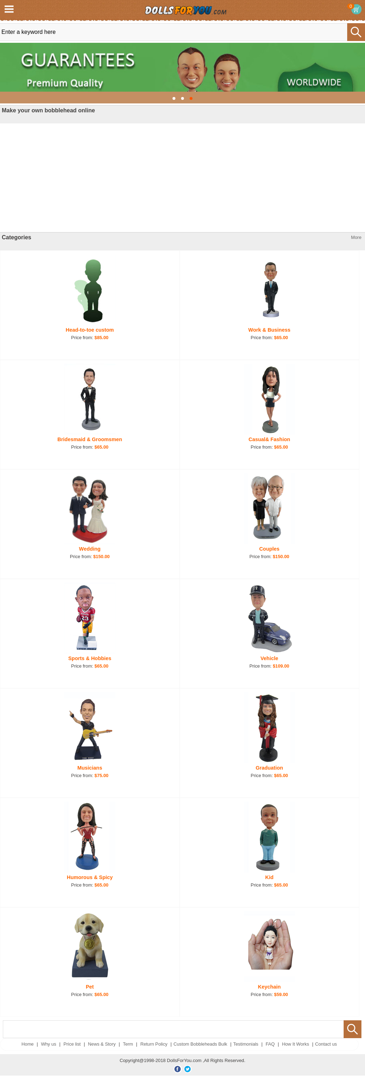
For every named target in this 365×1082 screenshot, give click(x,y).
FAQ (270, 1044)
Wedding (90, 549)
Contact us (326, 1044)
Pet (90, 987)
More (356, 237)
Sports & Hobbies (90, 658)
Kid (269, 877)
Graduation (269, 768)
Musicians (89, 768)
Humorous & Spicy (90, 877)
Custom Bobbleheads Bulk (200, 1044)
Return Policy (154, 1044)
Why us (48, 1044)
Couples (269, 549)
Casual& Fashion (269, 439)
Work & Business (269, 330)
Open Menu (9, 9)
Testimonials (245, 1044)
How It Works (295, 1044)
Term (128, 1044)
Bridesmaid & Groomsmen (89, 439)
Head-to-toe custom (90, 330)
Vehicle (269, 658)
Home (27, 1044)
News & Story (102, 1044)
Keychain (269, 987)
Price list (72, 1044)
